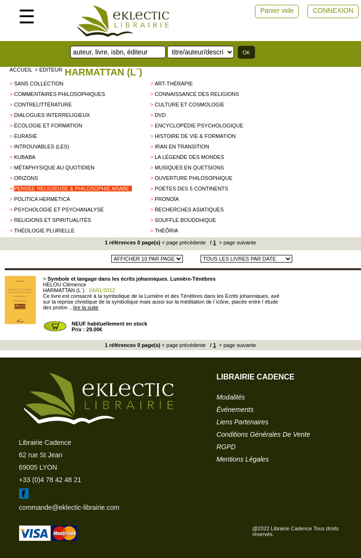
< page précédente (184, 242)
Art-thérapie (174, 83)
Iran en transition (182, 146)
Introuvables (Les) (41, 146)
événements (235, 409)
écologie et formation (48, 125)
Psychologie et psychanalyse (59, 209)
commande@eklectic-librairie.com (69, 507)
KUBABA (24, 157)
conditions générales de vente (263, 434)
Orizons (26, 178)
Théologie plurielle (44, 230)
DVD (160, 115)
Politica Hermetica (42, 199)
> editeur (49, 70)
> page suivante (236, 242)
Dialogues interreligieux (52, 115)
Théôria (166, 230)
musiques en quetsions (189, 167)
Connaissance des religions (197, 94)
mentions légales (242, 459)
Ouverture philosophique (194, 178)
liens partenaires (242, 422)
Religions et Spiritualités (52, 220)
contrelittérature (43, 104)
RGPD (225, 447)
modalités (230, 397)
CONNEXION (333, 10)
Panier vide (277, 10)
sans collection (38, 83)
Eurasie (25, 136)
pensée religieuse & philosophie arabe (71, 188)
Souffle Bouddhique (185, 220)
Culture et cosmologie (189, 104)
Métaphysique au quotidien (54, 167)
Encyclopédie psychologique (199, 125)
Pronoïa (167, 199)
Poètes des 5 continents (191, 188)
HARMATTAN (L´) (103, 72)
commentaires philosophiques (59, 94)
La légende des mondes (189, 157)
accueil (21, 70)
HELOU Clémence (64, 284)
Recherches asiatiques (189, 209)
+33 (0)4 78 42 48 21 (50, 480)
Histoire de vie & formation (195, 136)
